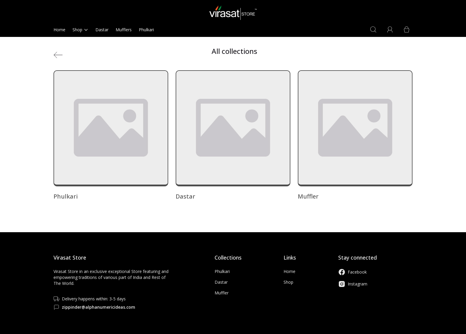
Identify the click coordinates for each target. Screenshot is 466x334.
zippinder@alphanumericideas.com (98, 307)
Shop (80, 29)
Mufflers (124, 29)
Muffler (222, 293)
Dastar (101, 29)
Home (59, 29)
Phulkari (146, 29)
